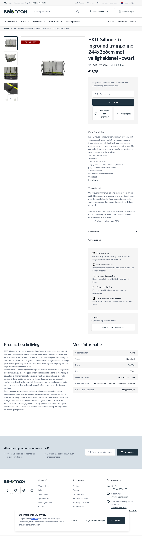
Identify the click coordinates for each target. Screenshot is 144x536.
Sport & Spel (56, 21)
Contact (76, 486)
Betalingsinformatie (81, 502)
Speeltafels (39, 21)
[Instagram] (15, 490)
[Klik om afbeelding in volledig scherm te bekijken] (53, 68)
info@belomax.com (119, 496)
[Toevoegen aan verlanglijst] (102, 113)
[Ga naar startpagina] (15, 11)
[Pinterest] (23, 490)
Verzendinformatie (80, 498)
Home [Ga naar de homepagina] (6, 28)
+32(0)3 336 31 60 (119, 489)
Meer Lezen (93, 180)
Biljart (25, 21)
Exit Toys (120, 65)
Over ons (90, 3)
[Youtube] (32, 490)
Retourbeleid (78, 506)
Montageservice (73, 21)
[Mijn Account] (99, 11)
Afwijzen (74, 520)
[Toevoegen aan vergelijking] (124, 113)
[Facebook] (7, 490)
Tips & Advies (78, 3)
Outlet (111, 21)
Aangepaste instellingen (95, 520)
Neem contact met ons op (107, 3)
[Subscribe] (113, 102)
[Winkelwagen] (126, 11)
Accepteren (116, 520)
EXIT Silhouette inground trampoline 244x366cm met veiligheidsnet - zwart (42, 28)
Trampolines (11, 21)
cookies (34, 518)
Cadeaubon (122, 21)
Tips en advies (78, 494)
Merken (133, 21)
